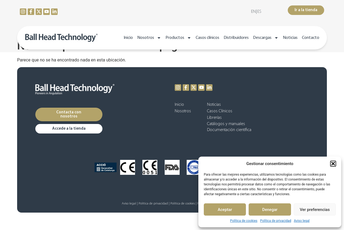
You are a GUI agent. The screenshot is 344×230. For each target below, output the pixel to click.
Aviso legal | (130, 203)
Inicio (128, 38)
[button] (333, 163)
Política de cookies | (183, 203)
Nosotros (149, 38)
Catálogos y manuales (226, 124)
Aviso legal (301, 221)
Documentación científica (229, 130)
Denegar (269, 209)
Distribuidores (236, 38)
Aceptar (225, 209)
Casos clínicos (207, 38)
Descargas (266, 38)
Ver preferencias (315, 209)
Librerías (214, 118)
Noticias (290, 38)
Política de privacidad (275, 221)
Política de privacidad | (154, 203)
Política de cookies (244, 221)
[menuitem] (253, 11)
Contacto (310, 38)
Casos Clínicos (219, 111)
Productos (178, 38)
